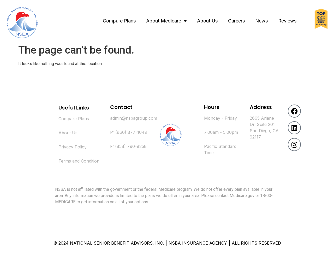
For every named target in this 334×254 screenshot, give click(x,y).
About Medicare (166, 21)
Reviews (287, 21)
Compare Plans (119, 21)
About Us (207, 21)
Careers (236, 21)
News (261, 21)
